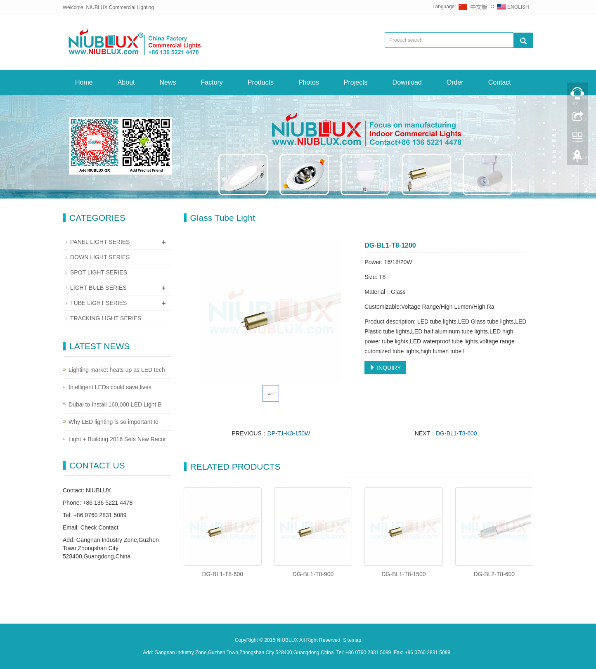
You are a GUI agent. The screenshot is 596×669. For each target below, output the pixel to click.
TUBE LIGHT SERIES (98, 303)
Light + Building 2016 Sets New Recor (117, 439)
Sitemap (352, 640)
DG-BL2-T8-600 (494, 574)
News (168, 82)
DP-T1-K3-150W (288, 433)
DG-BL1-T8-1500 (403, 574)
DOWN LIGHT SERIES (100, 257)
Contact (499, 82)
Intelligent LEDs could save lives (110, 387)
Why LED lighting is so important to (113, 421)
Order (455, 82)
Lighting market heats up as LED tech (117, 369)
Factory (212, 82)
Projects (356, 82)
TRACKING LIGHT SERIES (105, 318)
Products (261, 82)
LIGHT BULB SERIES (98, 287)
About (126, 82)
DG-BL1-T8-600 (456, 433)
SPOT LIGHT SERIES (98, 272)
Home (84, 82)
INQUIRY (385, 367)
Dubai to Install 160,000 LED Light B (115, 404)
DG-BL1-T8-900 (313, 574)
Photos (308, 82)
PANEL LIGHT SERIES (100, 242)
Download (407, 82)
